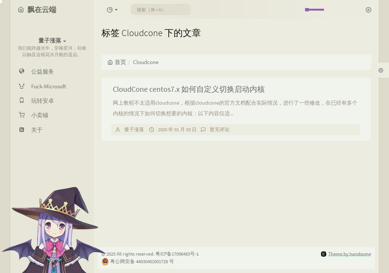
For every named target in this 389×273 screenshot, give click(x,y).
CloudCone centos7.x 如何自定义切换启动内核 (189, 89)
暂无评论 (219, 129)
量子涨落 (134, 129)
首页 (117, 62)
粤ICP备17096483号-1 (177, 254)
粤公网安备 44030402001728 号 (142, 261)
